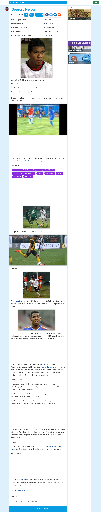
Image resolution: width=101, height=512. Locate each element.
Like (31, 15)
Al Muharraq (17, 177)
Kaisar (59, 173)
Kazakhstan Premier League (47, 446)
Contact (34, 508)
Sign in (96, 2)
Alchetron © (43, 508)
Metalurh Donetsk (26, 88)
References (28, 177)
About (15, 508)
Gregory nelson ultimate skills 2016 (24, 173)
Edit (26, 15)
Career (40, 173)
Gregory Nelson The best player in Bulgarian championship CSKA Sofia (34, 170)
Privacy (28, 508)
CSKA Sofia (46, 364)
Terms (23, 508)
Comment (39, 15)
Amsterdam (24, 92)
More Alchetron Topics (18, 490)
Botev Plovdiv (50, 173)
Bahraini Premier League (36, 161)
